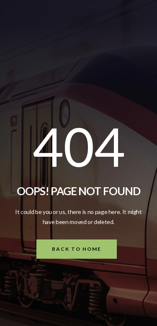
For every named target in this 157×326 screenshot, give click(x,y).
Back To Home (76, 249)
